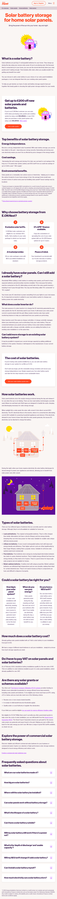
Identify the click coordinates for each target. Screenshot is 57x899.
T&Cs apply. (23, 121)
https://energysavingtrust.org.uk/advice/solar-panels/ (17, 201)
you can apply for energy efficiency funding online (37, 710)
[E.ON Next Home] (7, 3)
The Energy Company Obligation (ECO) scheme (26, 688)
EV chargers (5, 8)
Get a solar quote (13, 126)
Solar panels (13, 8)
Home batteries (23, 8)
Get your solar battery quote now (18, 381)
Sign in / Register (39, 3)
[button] (51, 3)
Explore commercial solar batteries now (14, 753)
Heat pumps (32, 8)
